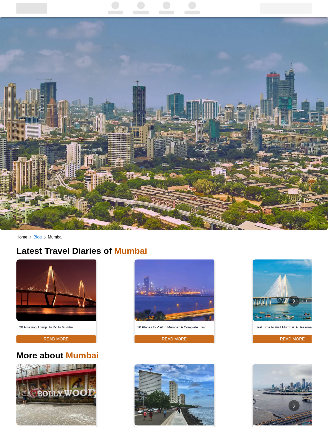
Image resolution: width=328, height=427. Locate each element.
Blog (38, 237)
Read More (56, 339)
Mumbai (55, 237)
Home (21, 237)
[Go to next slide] (294, 301)
